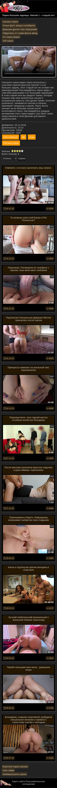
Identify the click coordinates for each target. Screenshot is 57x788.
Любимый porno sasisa (14, 774)
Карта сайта (18, 781)
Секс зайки (8, 770)
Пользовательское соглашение (33, 782)
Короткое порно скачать (15, 766)
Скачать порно (10, 21)
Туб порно (8, 40)
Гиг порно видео (11, 37)
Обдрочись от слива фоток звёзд (20, 33)
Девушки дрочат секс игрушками (20, 29)
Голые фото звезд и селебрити (19, 25)
